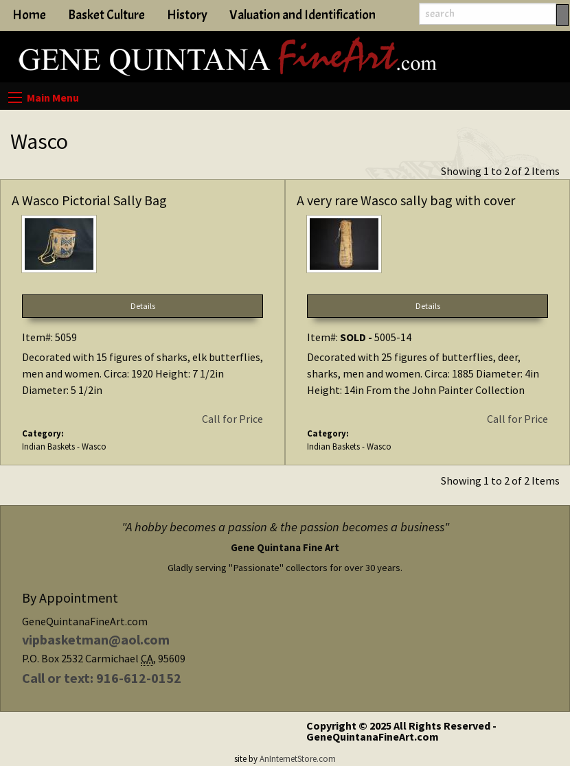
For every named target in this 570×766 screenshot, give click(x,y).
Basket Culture (106, 15)
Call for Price (232, 419)
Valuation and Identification (302, 15)
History (187, 15)
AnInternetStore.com (298, 758)
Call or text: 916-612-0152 (101, 677)
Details (142, 306)
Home (29, 15)
